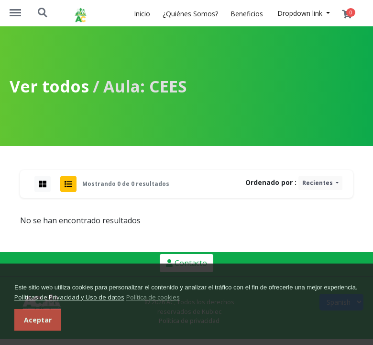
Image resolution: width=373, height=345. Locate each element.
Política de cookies (153, 297)
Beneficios (246, 13)
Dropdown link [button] (300, 13)
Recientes (318, 183)
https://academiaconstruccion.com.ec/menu (20, 8)
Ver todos (49, 86)
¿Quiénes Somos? (190, 13)
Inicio (142, 13)
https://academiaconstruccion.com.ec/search (43, 12)
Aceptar (38, 319)
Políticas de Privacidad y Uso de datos (69, 297)
